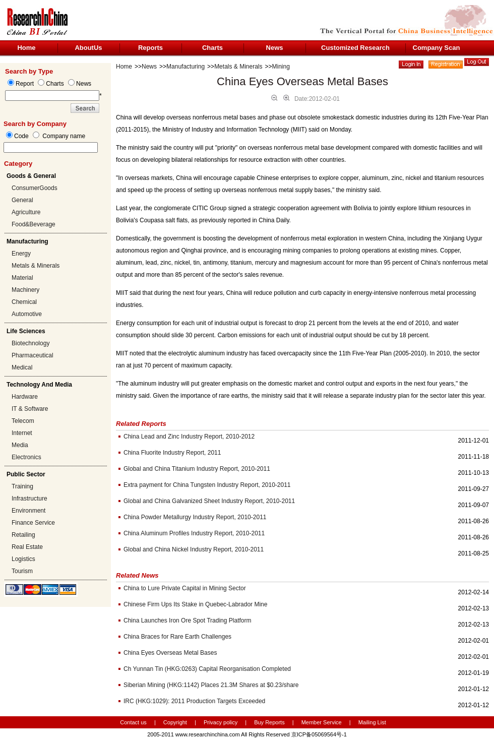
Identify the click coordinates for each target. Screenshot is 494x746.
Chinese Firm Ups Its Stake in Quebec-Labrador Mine (195, 604)
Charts (212, 47)
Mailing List (372, 722)
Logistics (23, 559)
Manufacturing (185, 66)
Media (20, 445)
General (22, 200)
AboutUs (88, 47)
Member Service (321, 722)
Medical (22, 367)
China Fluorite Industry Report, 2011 (172, 452)
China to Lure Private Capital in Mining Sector (185, 588)
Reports (150, 47)
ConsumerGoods (34, 188)
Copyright (175, 722)
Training (22, 486)
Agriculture (26, 212)
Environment (28, 510)
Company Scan (436, 47)
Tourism (22, 571)
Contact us (133, 722)
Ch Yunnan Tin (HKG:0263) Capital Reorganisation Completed (207, 668)
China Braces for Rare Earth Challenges (177, 636)
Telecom (23, 420)
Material (22, 277)
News (274, 47)
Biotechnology (30, 343)
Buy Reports (269, 722)
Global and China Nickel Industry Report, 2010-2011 (194, 549)
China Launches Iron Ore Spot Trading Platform (187, 620)
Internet (22, 433)
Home (26, 47)
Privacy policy (221, 722)
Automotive (27, 314)
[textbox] (51, 147)
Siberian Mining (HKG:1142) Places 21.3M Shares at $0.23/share (211, 685)
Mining (281, 66)
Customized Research (355, 47)
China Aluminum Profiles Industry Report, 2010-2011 (194, 533)
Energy (21, 253)
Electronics (26, 457)
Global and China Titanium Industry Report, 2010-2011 (197, 468)
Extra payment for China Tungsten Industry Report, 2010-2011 (207, 484)
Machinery (25, 289)
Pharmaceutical (32, 355)
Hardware (25, 396)
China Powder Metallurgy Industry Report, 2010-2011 (195, 517)
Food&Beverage (33, 224)
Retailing (23, 534)
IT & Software (30, 408)
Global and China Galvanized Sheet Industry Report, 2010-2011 (209, 501)
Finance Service (33, 522)
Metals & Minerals (35, 265)
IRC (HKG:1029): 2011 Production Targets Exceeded (194, 701)
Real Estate (27, 546)
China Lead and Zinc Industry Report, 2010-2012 (189, 436)
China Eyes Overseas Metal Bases (170, 652)
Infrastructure (29, 498)
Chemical (24, 301)
